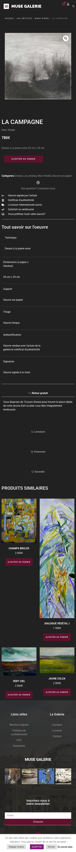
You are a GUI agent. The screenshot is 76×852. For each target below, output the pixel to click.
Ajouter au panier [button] (19, 562)
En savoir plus (65, 846)
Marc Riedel (42, 18)
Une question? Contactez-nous (38, 188)
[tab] (38, 394)
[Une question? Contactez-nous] (38, 182)
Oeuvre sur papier (62, 175)
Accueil (9, 18)
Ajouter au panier (24, 159)
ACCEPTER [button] (37, 847)
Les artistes (24, 18)
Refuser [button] (51, 847)
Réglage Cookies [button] (16, 847)
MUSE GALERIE (26, 6)
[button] (6, 6)
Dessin (18, 175)
